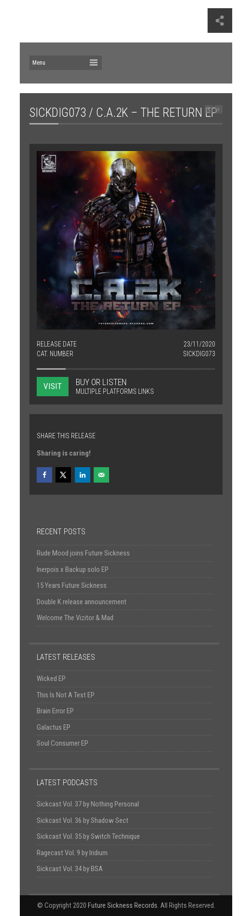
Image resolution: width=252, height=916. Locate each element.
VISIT (52, 386)
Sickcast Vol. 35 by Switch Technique (88, 836)
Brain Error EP (55, 711)
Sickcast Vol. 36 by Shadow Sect (82, 820)
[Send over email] (101, 475)
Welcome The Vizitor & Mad (75, 617)
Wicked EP (51, 678)
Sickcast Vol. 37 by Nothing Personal (88, 804)
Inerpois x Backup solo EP (73, 569)
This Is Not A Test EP (66, 695)
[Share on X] (63, 475)
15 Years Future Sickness (72, 585)
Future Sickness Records (122, 905)
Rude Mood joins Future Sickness (83, 553)
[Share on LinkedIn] (82, 475)
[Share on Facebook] (44, 475)
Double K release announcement (81, 601)
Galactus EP (53, 727)
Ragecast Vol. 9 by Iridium (72, 852)
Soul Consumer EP (62, 743)
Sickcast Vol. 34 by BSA (70, 868)
